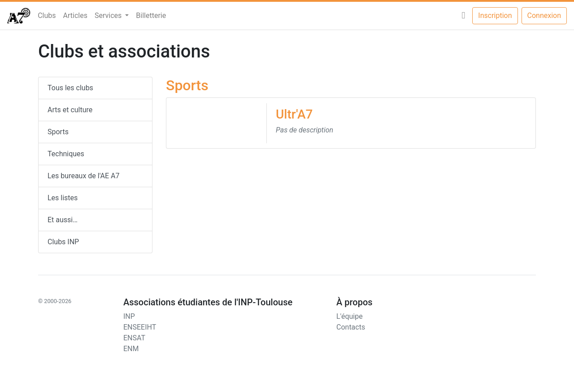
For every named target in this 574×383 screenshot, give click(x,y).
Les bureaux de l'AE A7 (83, 176)
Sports (58, 132)
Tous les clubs (70, 88)
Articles (75, 15)
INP (129, 316)
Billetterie (151, 15)
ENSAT (134, 338)
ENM (131, 348)
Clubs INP (63, 242)
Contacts (350, 327)
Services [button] (109, 15)
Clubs (47, 15)
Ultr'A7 (294, 114)
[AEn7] (18, 15)
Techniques (66, 154)
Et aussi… (63, 220)
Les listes (63, 198)
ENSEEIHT (139, 327)
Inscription (495, 15)
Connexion (544, 15)
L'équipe (349, 316)
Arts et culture (70, 110)
